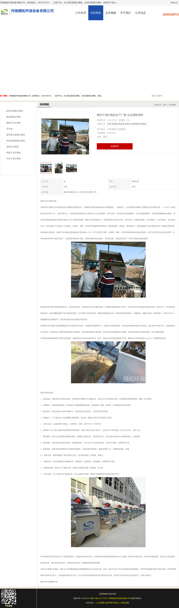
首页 (164, 105)
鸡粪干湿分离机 (13, 153)
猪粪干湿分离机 (13, 123)
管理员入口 (116, 603)
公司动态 (140, 12)
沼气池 (9, 129)
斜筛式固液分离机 (14, 111)
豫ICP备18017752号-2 (99, 598)
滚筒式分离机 (12, 147)
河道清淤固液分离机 (15, 141)
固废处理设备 (118, 124)
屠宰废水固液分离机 (15, 135)
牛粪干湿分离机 (13, 159)
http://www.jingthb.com (49, 582)
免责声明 (108, 603)
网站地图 (125, 603)
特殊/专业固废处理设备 (135, 124)
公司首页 (80, 12)
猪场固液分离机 (13, 117)
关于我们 (125, 12)
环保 (109, 124)
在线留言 (115, 146)
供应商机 (95, 12)
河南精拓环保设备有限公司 (119, 598)
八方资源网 (99, 603)
